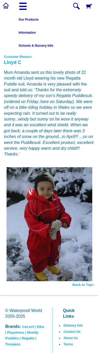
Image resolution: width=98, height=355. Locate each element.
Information (27, 32)
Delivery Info (73, 325)
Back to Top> (83, 285)
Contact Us (72, 332)
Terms (68, 344)
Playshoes (15, 332)
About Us (71, 338)
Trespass (12, 344)
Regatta (28, 338)
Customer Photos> (18, 57)
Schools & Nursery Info (36, 45)
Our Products (29, 19)
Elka (40, 327)
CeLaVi (28, 327)
